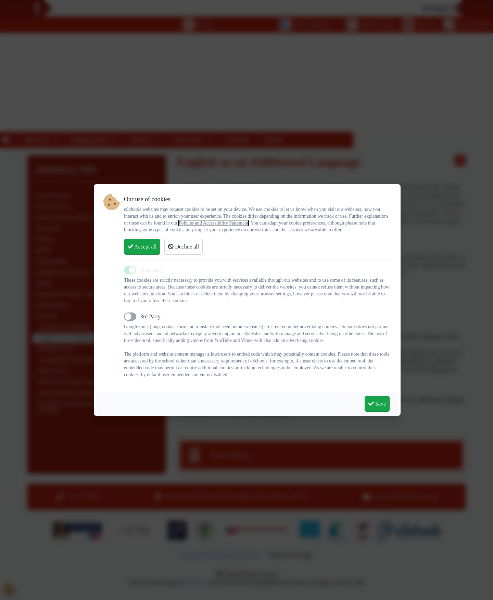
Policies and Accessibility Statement (213, 223)
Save (377, 404)
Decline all (183, 247)
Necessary (151, 270)
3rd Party (150, 316)
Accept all (142, 247)
